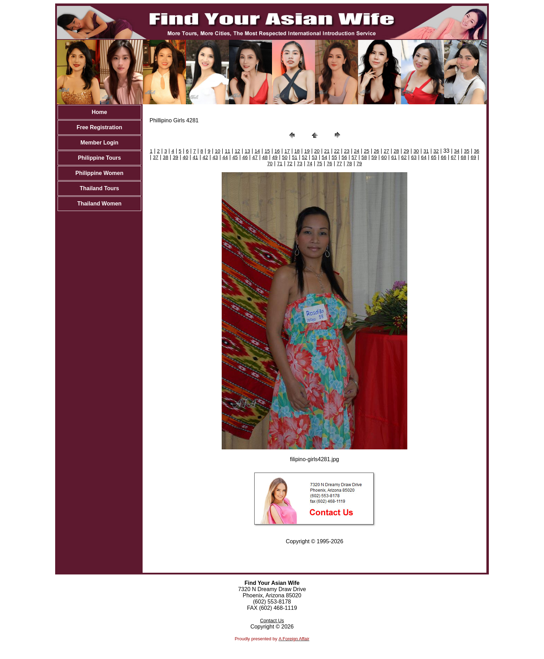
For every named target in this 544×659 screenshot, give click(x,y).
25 (366, 151)
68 (463, 157)
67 (453, 157)
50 (285, 157)
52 (304, 157)
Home (99, 112)
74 (309, 163)
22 (337, 151)
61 (394, 157)
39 (175, 157)
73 (300, 163)
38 (165, 157)
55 (334, 157)
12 (237, 151)
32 (436, 151)
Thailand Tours (99, 188)
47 (255, 157)
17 (287, 151)
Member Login (99, 143)
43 (215, 157)
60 (384, 157)
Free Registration (99, 127)
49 (275, 157)
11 (227, 151)
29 (406, 151)
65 (433, 157)
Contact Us (272, 620)
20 (317, 151)
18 (297, 151)
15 (267, 151)
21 (327, 151)
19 (307, 151)
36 (476, 151)
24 (356, 151)
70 (270, 163)
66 (444, 157)
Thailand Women (99, 204)
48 (265, 157)
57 (354, 157)
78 (349, 163)
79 (359, 163)
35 (466, 151)
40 (185, 157)
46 (245, 157)
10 (217, 151)
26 (376, 151)
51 (294, 157)
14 (257, 151)
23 (346, 151)
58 (364, 157)
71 (280, 163)
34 (457, 151)
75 (319, 163)
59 (374, 157)
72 (289, 163)
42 (205, 157)
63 (414, 157)
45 (235, 157)
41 (195, 157)
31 (426, 151)
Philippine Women (99, 173)
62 (404, 157)
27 (386, 151)
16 (277, 151)
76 (329, 163)
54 (324, 157)
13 (247, 151)
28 (396, 151)
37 (156, 157)
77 (339, 163)
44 (225, 157)
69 (473, 157)
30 (416, 151)
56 (344, 157)
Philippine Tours (99, 158)
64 (424, 157)
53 (314, 157)
